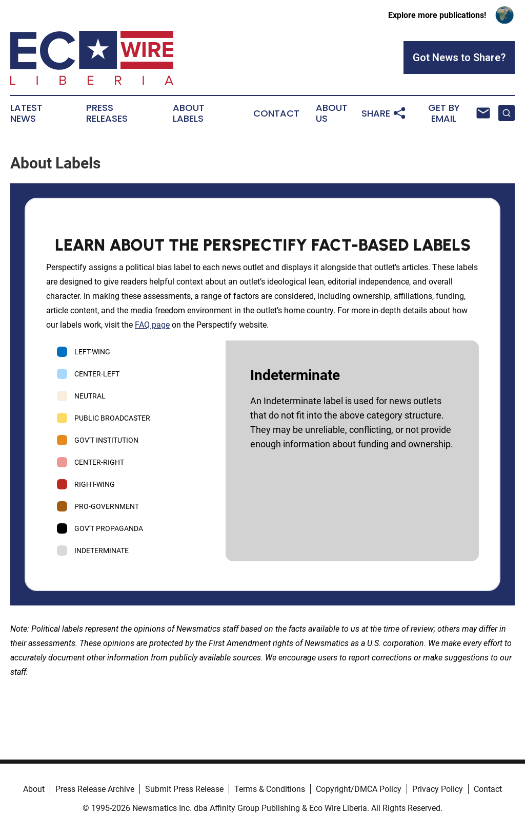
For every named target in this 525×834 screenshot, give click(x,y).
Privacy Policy (437, 789)
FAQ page (152, 325)
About (34, 789)
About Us (332, 113)
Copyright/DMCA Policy (358, 789)
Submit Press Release (184, 789)
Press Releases (107, 113)
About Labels (189, 113)
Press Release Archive (94, 789)
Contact (276, 113)
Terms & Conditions (269, 789)
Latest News (26, 113)
